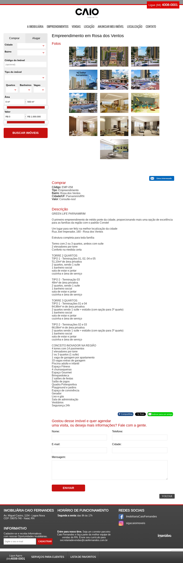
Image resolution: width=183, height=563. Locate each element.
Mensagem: (59, 457)
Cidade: (116, 444)
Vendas (76, 26)
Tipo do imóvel (13, 72)
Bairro (8, 51)
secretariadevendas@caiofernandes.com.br (84, 540)
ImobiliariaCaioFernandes (141, 516)
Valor (7, 111)
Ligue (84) (163, 5)
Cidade (9, 44)
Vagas (37, 85)
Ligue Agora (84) (15, 557)
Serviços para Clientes (47, 557)
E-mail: (56, 444)
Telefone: (117, 431)
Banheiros (25, 85)
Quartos (10, 85)
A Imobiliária (35, 26)
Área (7, 97)
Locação (89, 26)
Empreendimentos (57, 26)
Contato (151, 26)
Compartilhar (125, 414)
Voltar (167, 496)
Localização (134, 26)
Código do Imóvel (15, 60)
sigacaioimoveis (135, 523)
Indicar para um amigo (160, 414)
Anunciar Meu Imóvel (111, 26)
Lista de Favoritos (83, 557)
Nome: (56, 431)
